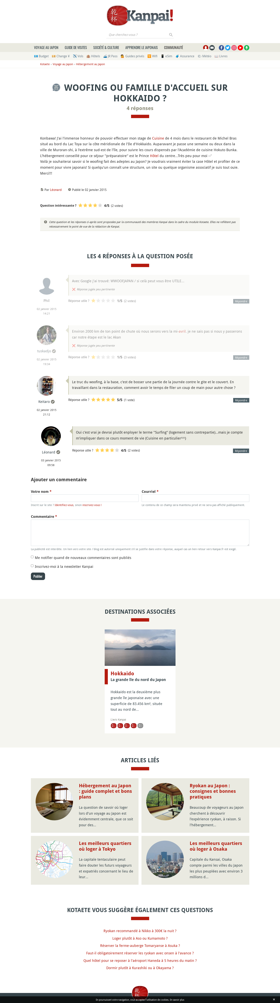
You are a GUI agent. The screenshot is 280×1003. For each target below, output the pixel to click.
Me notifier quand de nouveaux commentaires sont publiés (83, 557)
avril (182, 331)
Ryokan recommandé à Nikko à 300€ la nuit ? (140, 930)
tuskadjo (44, 351)
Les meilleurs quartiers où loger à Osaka (216, 846)
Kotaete (45, 64)
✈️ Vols (78, 56)
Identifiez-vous (64, 505)
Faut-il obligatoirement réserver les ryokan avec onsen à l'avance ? (140, 953)
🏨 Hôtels (93, 56)
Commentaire (44, 516)
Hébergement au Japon (90, 64)
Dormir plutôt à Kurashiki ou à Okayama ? (140, 967)
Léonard (56, 190)
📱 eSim (166, 56)
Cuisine (158, 138)
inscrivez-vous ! (92, 505)
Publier (38, 576)
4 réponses (140, 108)
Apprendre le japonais (141, 47)
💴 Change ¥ (61, 56)
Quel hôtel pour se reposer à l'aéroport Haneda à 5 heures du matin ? (140, 960)
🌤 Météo (204, 56)
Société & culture (106, 47)
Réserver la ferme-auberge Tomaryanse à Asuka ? (140, 945)
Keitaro (44, 401)
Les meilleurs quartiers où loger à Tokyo (105, 846)
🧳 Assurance (184, 56)
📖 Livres (220, 56)
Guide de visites (76, 47)
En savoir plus (177, 999)
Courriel (150, 491)
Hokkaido (122, 673)
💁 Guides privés (132, 56)
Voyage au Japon (46, 47)
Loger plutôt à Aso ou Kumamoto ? (140, 938)
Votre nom (41, 491)
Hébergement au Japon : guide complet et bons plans (105, 791)
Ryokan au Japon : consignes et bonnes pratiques (213, 791)
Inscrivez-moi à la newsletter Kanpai (64, 566)
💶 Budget (41, 56)
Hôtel (154, 155)
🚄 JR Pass (110, 56)
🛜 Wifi (152, 56)
